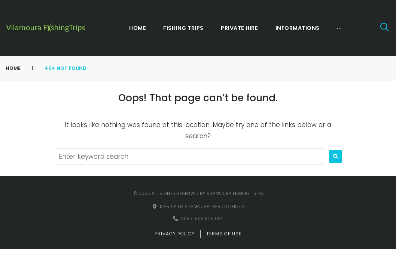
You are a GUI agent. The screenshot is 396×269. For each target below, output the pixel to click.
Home (13, 68)
